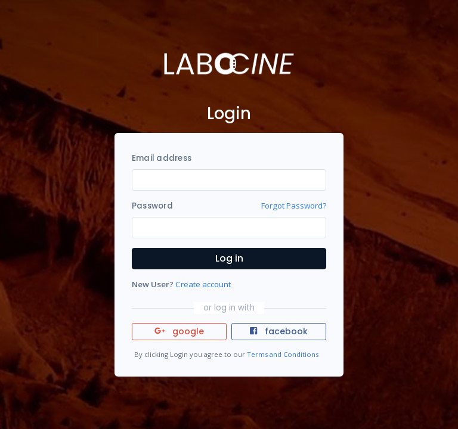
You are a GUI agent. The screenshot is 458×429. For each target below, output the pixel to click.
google (179, 331)
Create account (203, 284)
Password (152, 206)
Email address (161, 158)
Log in (229, 258)
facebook (278, 331)
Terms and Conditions (282, 354)
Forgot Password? (293, 205)
